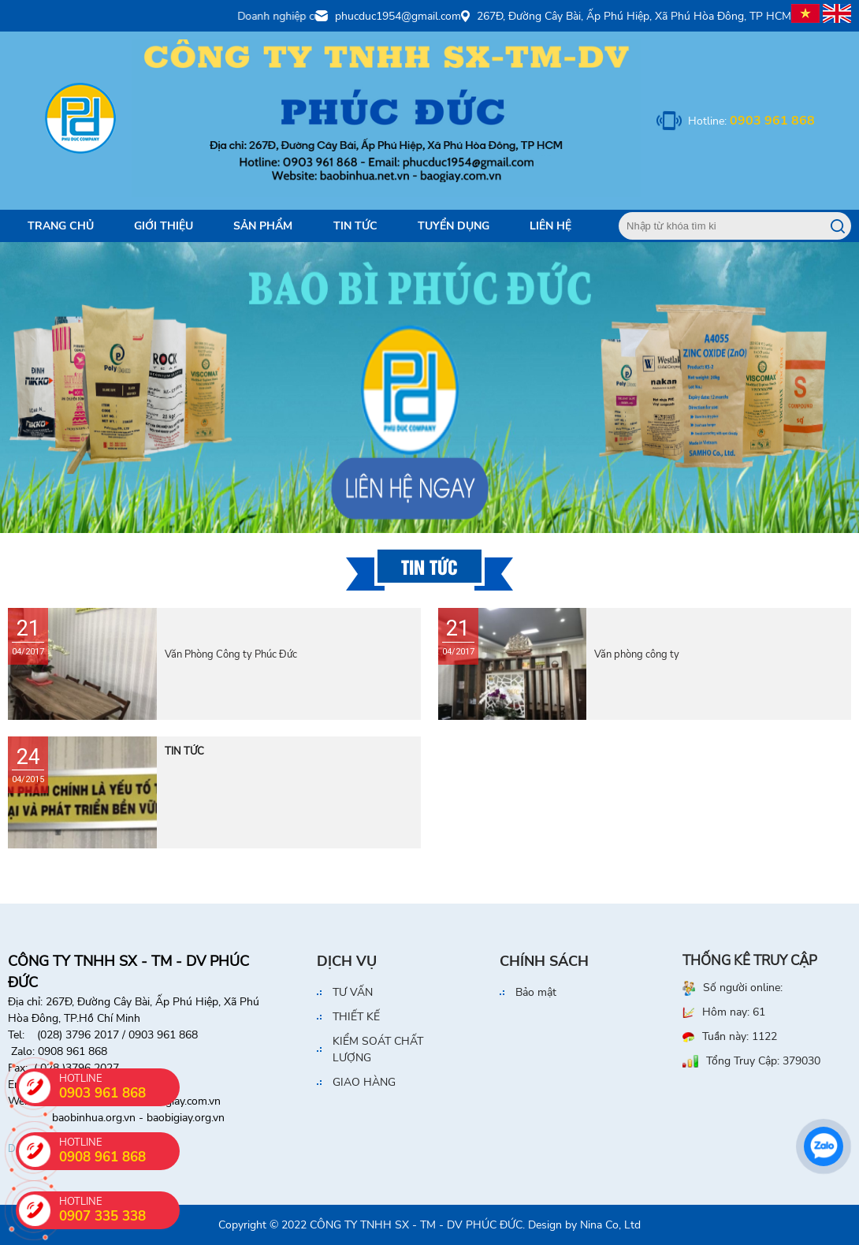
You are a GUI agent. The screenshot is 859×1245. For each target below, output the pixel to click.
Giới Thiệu (163, 225)
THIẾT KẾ (356, 1016)
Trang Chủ (61, 225)
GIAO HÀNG (364, 1082)
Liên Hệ (550, 225)
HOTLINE (119, 1210)
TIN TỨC (184, 751)
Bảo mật (535, 992)
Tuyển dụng (453, 225)
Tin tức (355, 225)
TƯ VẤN (353, 992)
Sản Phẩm (262, 225)
